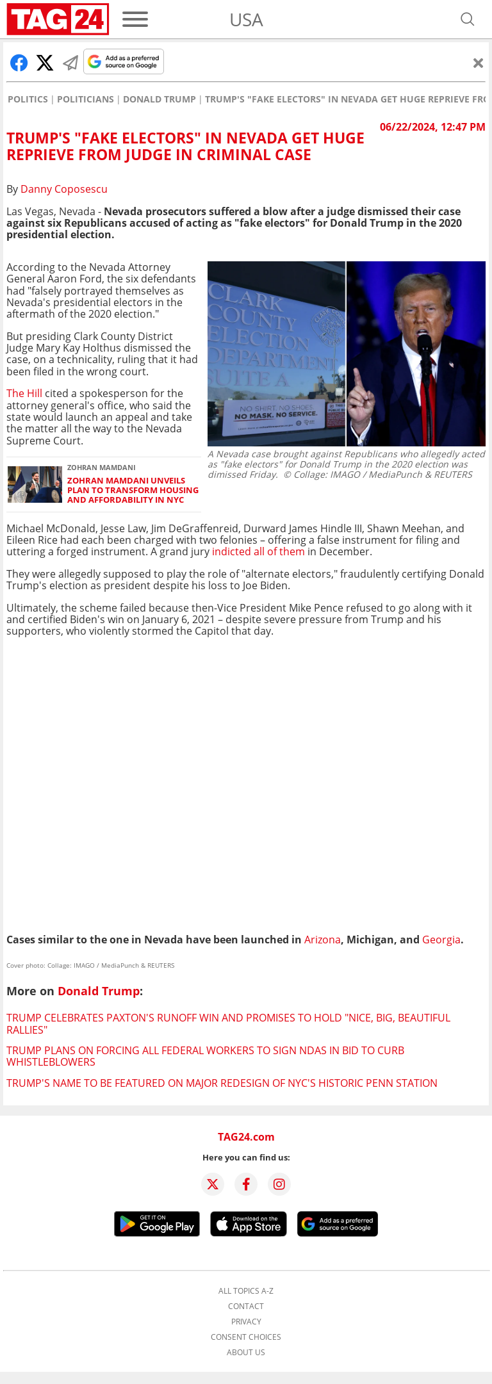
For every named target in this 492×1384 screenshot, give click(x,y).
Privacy (246, 1321)
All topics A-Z (246, 1291)
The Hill (25, 393)
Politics (28, 99)
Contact (246, 1306)
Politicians (85, 99)
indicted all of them (257, 551)
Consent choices (246, 1337)
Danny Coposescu (64, 189)
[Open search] (467, 19)
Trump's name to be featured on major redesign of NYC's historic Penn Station (222, 1083)
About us (246, 1352)
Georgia (441, 939)
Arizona (322, 939)
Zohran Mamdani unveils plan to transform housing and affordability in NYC (133, 490)
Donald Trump (159, 99)
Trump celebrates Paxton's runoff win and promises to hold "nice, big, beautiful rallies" (228, 1023)
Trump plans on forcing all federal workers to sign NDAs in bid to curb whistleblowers (205, 1056)
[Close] (479, 63)
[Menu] (135, 19)
